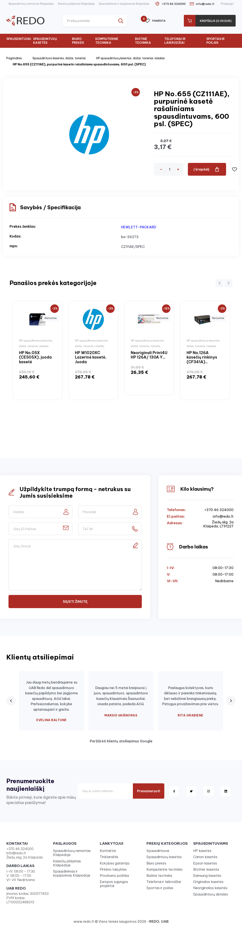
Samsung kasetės (207, 875)
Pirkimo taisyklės (113, 869)
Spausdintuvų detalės (210, 894)
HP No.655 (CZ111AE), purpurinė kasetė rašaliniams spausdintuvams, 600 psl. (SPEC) (79, 64)
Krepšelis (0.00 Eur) (215, 21)
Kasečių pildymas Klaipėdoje (76, 3)
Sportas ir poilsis (215, 41)
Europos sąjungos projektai (114, 884)
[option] (37, 350)
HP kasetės (202, 851)
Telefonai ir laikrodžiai (175, 41)
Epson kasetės (205, 863)
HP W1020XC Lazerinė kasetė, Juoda (91, 357)
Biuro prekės (78, 41)
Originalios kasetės (208, 882)
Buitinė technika (143, 41)
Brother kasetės (206, 869)
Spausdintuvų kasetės (45, 41)
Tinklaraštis (109, 857)
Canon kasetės (205, 857)
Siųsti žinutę (75, 601)
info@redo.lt (205, 4)
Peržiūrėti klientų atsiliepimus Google (121, 741)
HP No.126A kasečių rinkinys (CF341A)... (202, 357)
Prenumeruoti (148, 791)
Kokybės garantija (114, 863)
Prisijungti (227, 3)
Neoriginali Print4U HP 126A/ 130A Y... (149, 355)
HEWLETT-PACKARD (138, 227)
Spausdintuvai (18, 39)
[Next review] (231, 700)
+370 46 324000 (173, 4)
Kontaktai (108, 851)
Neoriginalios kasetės (210, 888)
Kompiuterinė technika (106, 41)
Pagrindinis (14, 58)
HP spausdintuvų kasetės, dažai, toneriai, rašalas (130, 58)
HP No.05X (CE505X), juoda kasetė (35, 357)
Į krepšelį (201, 169)
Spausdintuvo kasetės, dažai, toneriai (59, 58)
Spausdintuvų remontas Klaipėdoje (31, 3)
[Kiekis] (169, 169)
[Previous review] (11, 700)
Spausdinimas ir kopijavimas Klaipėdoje (124, 3)
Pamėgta (155, 21)
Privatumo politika (114, 875)
